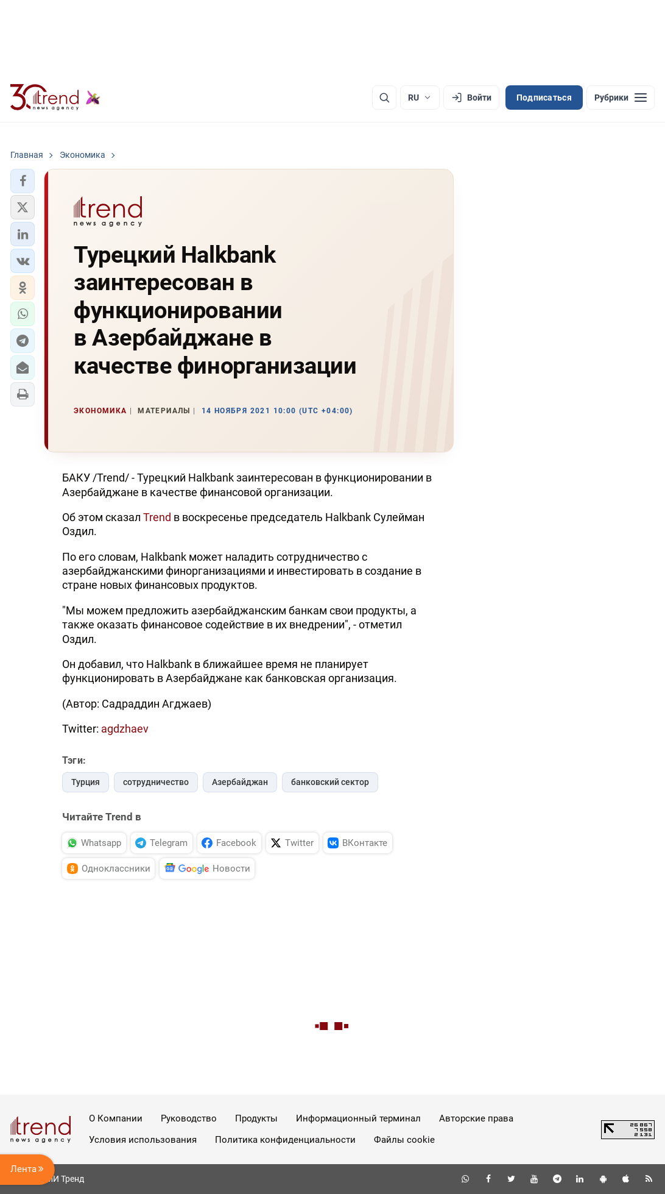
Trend (157, 517)
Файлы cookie (404, 1139)
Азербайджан (240, 782)
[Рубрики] (620, 97)
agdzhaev (125, 728)
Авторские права (476, 1118)
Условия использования (143, 1139)
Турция (85, 782)
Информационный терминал (358, 1118)
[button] (22, 181)
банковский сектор (330, 782)
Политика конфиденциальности (285, 1139)
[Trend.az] (55, 97)
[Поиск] (384, 97)
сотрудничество (156, 782)
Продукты (256, 1118)
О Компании (115, 1118)
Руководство (189, 1118)
